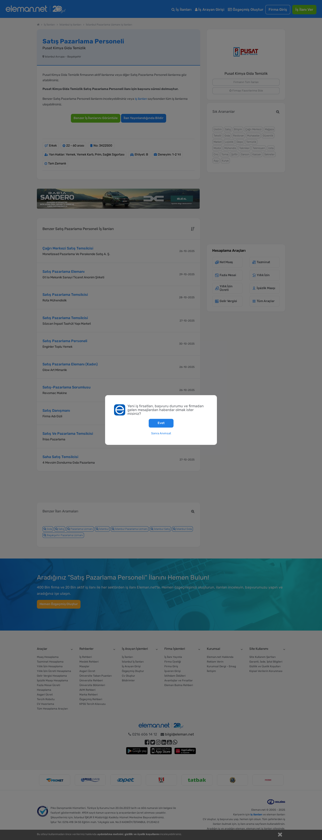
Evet (161, 423)
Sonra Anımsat (161, 433)
